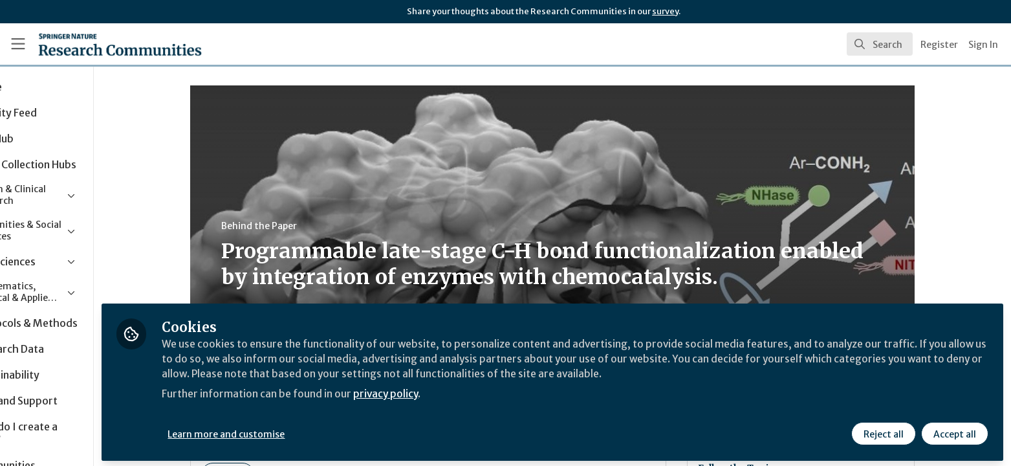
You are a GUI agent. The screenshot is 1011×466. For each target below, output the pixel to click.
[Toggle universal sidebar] (18, 44)
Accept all (954, 432)
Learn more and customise (298, 432)
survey (665, 11)
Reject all (883, 432)
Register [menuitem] (939, 44)
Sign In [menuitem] (983, 44)
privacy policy (461, 390)
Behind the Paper (295, 226)
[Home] (104, 44)
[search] (880, 44)
